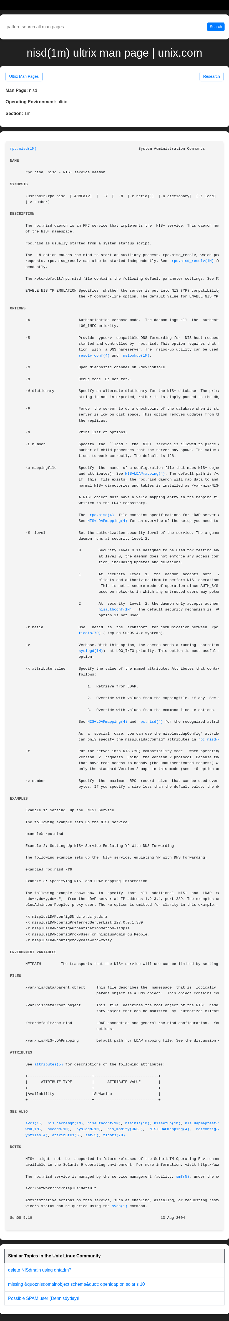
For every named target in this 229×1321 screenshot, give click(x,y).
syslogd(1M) (91, 651)
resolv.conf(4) (94, 356)
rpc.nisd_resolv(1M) (193, 261)
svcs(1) (33, 1123)
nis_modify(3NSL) (125, 1129)
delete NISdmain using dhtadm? (39, 1270)
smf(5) (92, 1135)
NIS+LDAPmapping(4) (145, 474)
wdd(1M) (33, 1129)
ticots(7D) (90, 633)
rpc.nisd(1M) (23, 149)
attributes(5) (48, 1064)
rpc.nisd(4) (102, 515)
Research (211, 76)
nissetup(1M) (167, 1123)
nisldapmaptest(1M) (205, 1123)
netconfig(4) (209, 1129)
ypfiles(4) (37, 1135)
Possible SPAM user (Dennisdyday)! (43, 1298)
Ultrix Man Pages (24, 76)
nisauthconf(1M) (115, 609)
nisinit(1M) (137, 1123)
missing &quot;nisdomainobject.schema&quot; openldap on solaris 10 (76, 1284)
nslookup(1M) (136, 356)
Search (216, 26)
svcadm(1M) (59, 1129)
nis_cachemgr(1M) (65, 1123)
